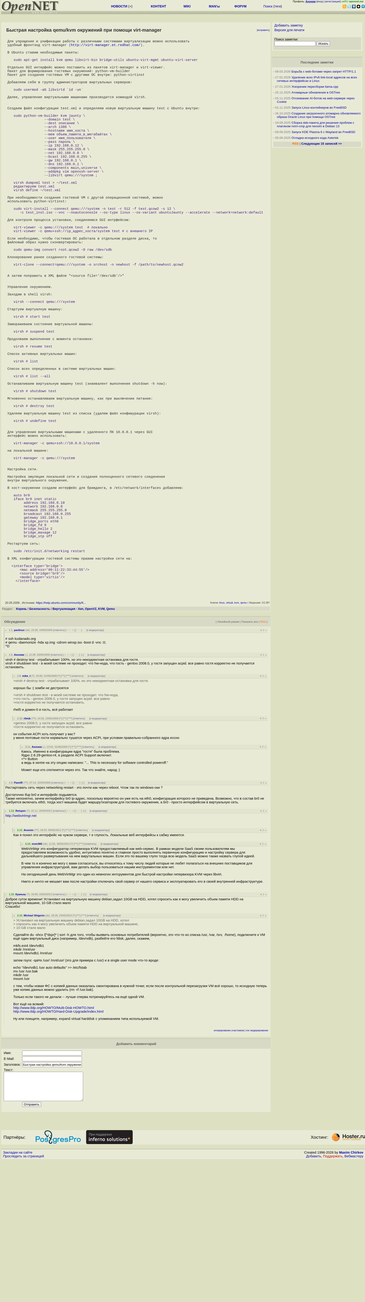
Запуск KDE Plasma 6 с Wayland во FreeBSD (323, 132)
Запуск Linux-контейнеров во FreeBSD (319, 107)
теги (277, 6)
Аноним (19, 790)
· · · (78, 766)
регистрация (332, 1)
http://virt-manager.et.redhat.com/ (105, 46)
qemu (243, 738)
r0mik (27, 854)
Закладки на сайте (17, 1294)
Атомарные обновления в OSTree (315, 92)
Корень (21, 744)
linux (222, 738)
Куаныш (20, 1030)
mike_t (26, 811)
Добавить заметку (288, 25)
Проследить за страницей (23, 1297)
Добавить (313, 1297)
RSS (263, 757)
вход (320, 1)
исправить (263, 30)
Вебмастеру (354, 1297)
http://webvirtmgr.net (21, 951)
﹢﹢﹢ (70, 766)
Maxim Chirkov (351, 1294)
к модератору (95, 766)
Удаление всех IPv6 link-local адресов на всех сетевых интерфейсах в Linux (317, 79)
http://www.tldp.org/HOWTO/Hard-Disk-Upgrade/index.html (58, 1147)
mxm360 (37, 979)
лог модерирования (257, 1166)
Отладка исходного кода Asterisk (314, 138)
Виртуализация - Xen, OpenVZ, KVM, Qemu (83, 744)
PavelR (18, 918)
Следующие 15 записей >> (321, 143)
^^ (63, 811)
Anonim (29, 966)
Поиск (268, 6)
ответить (59, 766)
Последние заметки (317, 62)
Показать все (249, 757)
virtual (229, 738)
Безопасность (39, 744)
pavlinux (19, 766)
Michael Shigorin (34, 1051)
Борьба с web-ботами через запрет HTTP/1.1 (323, 71)
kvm (236, 738)
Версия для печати (289, 30)
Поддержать (333, 1297)
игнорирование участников (229, 1166)
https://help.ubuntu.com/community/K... (61, 738)
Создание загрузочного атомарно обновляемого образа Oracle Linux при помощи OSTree (319, 115)
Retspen (20, 946)
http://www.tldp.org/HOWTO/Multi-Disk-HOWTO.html (53, 1143)
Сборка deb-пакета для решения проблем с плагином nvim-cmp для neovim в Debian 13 (315, 124)
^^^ (68, 811)
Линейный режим (228, 757)
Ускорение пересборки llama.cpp (314, 86)
